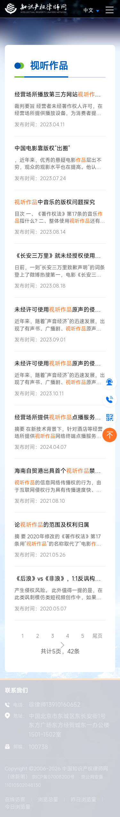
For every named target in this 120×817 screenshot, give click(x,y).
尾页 (97, 635)
